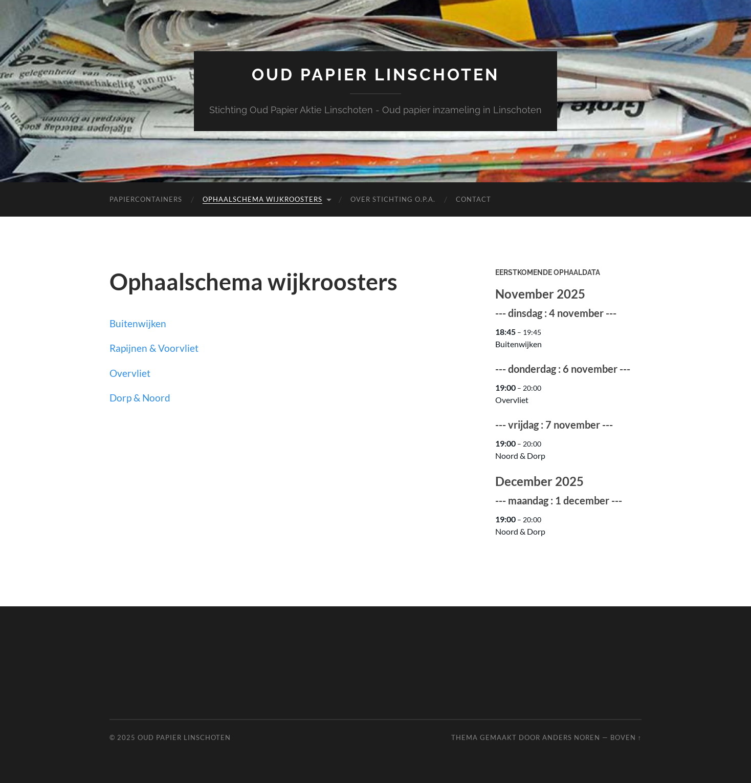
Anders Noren (571, 737)
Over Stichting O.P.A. (392, 199)
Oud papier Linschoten (375, 74)
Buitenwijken (137, 323)
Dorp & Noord (139, 398)
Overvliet (129, 373)
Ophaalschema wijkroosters (262, 199)
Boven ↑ (626, 737)
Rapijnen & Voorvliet (153, 348)
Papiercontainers (145, 199)
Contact (473, 199)
